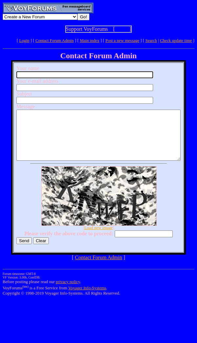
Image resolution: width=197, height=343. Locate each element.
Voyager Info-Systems (87, 297)
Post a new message (122, 40)
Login (24, 40)
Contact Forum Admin (54, 40)
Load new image (100, 237)
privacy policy (68, 291)
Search (151, 40)
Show (122, 29)
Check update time (176, 40)
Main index (89, 40)
